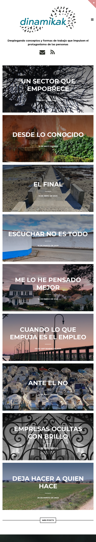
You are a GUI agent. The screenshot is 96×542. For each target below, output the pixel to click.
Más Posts (48, 520)
